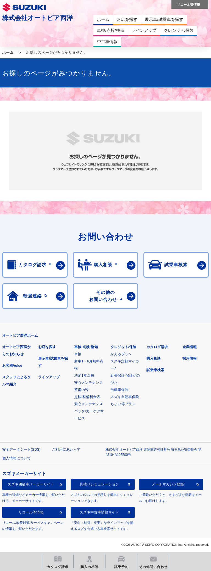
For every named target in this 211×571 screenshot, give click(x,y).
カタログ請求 (157, 347)
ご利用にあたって (66, 449)
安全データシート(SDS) (21, 449)
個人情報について (16, 458)
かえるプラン (121, 354)
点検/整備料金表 (87, 397)
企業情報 (189, 347)
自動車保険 (119, 390)
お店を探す (47, 347)
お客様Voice (12, 365)
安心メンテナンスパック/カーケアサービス (89, 411)
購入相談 (153, 358)
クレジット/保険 (123, 347)
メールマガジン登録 (168, 484)
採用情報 (189, 358)
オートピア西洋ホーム (20, 335)
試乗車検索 (155, 370)
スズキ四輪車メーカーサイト (31, 484)
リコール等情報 (30, 512)
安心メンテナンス (88, 382)
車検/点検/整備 (86, 347)
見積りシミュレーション (99, 484)
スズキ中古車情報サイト (99, 512)
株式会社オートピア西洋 (37, 17)
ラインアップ (49, 377)
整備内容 (81, 390)
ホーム (8, 52)
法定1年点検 (84, 375)
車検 (77, 354)
